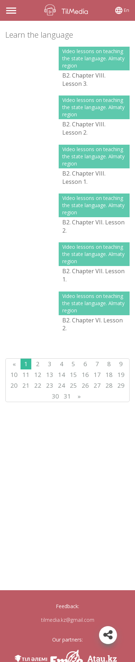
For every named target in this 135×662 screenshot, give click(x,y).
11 (26, 374)
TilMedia (67, 9)
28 (109, 385)
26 (85, 385)
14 (61, 374)
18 (109, 374)
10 (14, 374)
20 (14, 385)
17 (97, 374)
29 (121, 385)
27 (97, 385)
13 (49, 374)
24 (61, 385)
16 (85, 374)
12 (37, 374)
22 (37, 385)
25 (73, 385)
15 (73, 374)
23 (49, 385)
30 (55, 396)
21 (26, 385)
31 (67, 396)
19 (121, 374)
